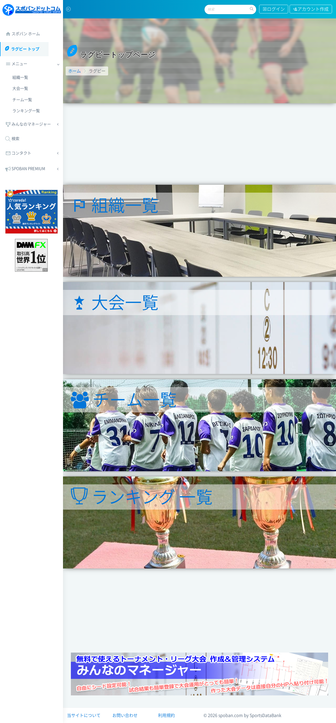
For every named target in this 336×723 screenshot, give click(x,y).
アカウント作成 (311, 9)
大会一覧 (20, 88)
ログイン (273, 9)
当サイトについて (84, 715)
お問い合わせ (125, 715)
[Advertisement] (199, 143)
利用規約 (166, 715)
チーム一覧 (22, 100)
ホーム (74, 71)
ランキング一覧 (26, 111)
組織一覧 (20, 77)
